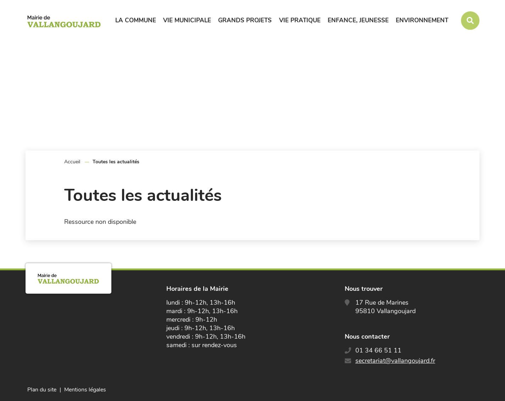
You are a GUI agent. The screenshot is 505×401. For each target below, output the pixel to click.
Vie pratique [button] (300, 20)
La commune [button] (135, 20)
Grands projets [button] (245, 20)
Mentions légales (85, 390)
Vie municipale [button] (187, 20)
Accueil (72, 161)
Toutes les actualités (116, 161)
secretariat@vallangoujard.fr (395, 360)
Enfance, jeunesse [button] (358, 20)
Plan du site (41, 390)
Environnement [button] (422, 20)
